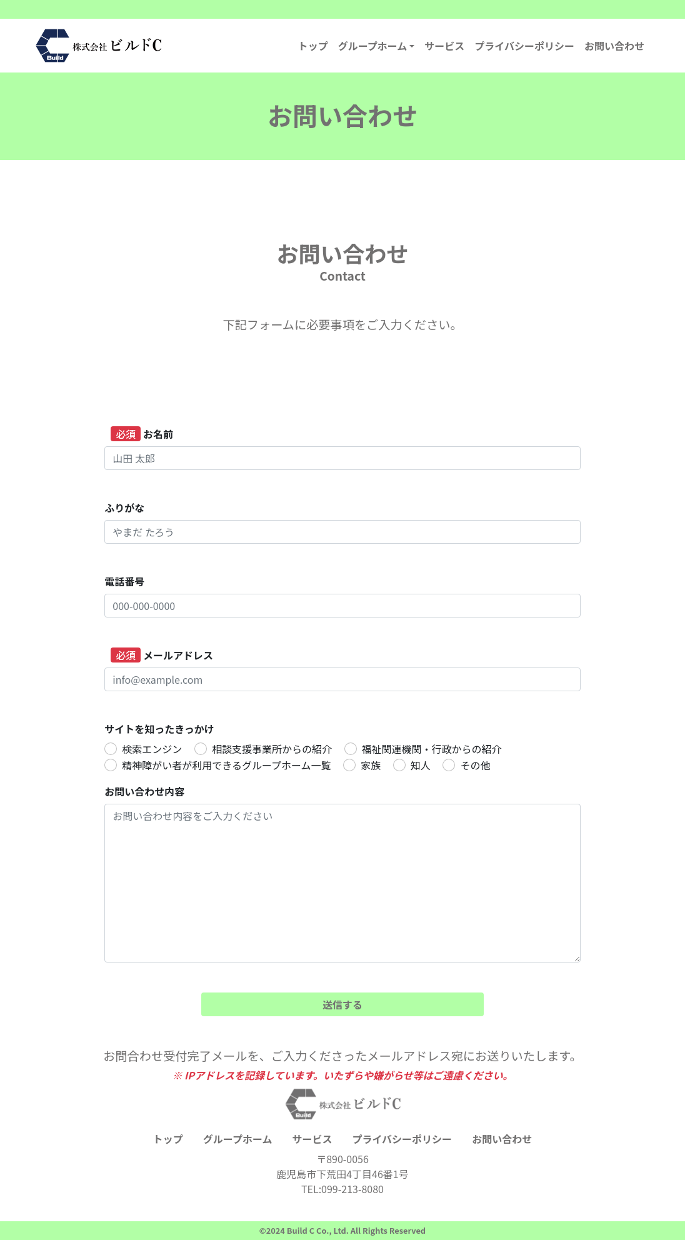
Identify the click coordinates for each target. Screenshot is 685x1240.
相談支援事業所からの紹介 (272, 748)
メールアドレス (162, 655)
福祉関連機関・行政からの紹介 (432, 748)
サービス (444, 45)
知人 (421, 765)
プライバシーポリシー (524, 45)
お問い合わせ (614, 45)
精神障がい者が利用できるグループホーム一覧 (226, 765)
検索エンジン (152, 748)
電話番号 (124, 581)
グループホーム (373, 45)
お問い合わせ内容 (144, 791)
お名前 (142, 433)
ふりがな (124, 507)
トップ (313, 45)
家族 (371, 765)
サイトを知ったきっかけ (159, 728)
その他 (475, 765)
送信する (342, 1004)
